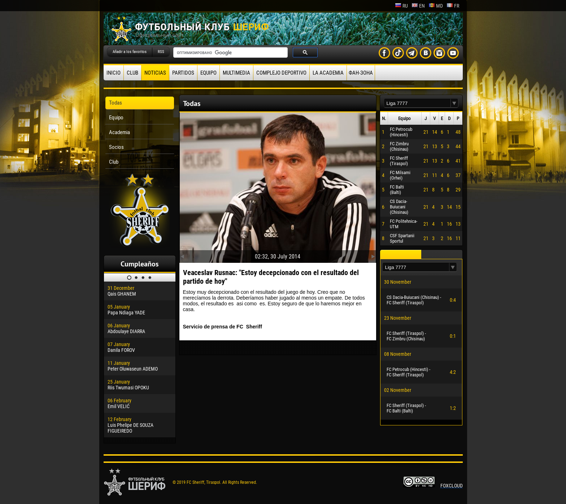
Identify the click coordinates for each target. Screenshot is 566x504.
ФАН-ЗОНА (361, 73)
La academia (328, 73)
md (435, 6)
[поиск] (230, 52)
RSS (161, 51)
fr (453, 6)
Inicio (113, 73)
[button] (454, 103)
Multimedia (236, 73)
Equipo (208, 73)
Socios (116, 147)
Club (132, 73)
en (418, 6)
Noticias (155, 73)
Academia (119, 132)
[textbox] (417, 103)
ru (401, 6)
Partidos (183, 73)
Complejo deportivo (281, 73)
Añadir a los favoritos (130, 51)
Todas (115, 103)
